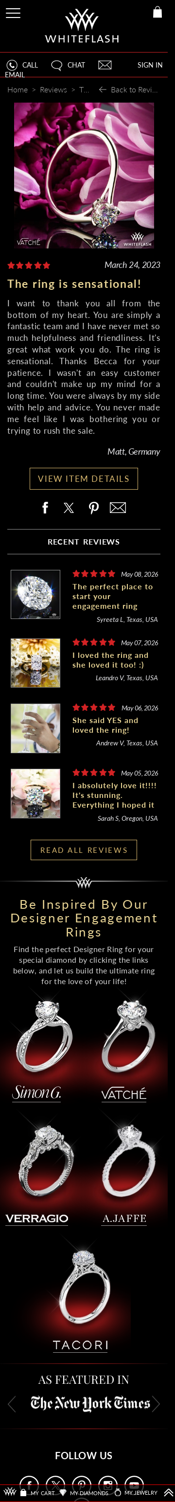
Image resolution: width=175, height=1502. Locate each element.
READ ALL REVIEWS (84, 850)
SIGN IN (150, 65)
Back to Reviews (138, 89)
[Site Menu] (14, 11)
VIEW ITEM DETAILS (83, 479)
